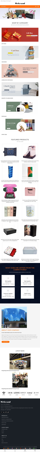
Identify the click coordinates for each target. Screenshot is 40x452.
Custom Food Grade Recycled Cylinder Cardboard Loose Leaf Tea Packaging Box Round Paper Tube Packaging (30, 181)
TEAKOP (29, 394)
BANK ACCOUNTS (5, 442)
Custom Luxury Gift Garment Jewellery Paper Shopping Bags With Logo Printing (30, 201)
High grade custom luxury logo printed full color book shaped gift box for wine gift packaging (30, 240)
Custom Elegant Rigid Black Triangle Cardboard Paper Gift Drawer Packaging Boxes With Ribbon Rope (10, 260)
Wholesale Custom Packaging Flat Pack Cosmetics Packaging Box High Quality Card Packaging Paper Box (9, 220)
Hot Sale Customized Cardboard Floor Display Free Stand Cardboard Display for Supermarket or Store (10, 181)
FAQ (2, 439)
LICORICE (36, 394)
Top (35, 450)
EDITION (23, 394)
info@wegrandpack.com (8, 406)
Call (15, 450)
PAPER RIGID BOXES (5, 417)
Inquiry (25, 450)
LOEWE (17, 394)
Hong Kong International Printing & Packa (10, 370)
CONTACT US (4, 437)
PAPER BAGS (4, 424)
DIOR (10, 394)
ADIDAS (3, 394)
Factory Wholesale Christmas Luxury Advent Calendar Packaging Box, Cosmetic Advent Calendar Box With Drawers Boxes (10, 161)
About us (4, 435)
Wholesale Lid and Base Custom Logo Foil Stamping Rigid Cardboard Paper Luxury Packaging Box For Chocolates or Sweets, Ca (30, 260)
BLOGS (3, 430)
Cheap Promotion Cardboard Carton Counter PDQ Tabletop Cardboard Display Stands (30, 161)
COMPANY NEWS (4, 429)
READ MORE (5, 341)
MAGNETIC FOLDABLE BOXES (7, 419)
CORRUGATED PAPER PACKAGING (7, 420)
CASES (3, 432)
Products (4, 415)
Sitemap (35, 446)
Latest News (5, 427)
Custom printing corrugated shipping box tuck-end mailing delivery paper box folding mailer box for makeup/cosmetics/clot (10, 201)
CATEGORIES (3, 6)
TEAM (3, 440)
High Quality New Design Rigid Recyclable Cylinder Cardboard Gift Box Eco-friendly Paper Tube (30, 220)
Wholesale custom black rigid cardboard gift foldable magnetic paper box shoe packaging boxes (10, 240)
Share (5, 450)
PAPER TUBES (4, 422)
